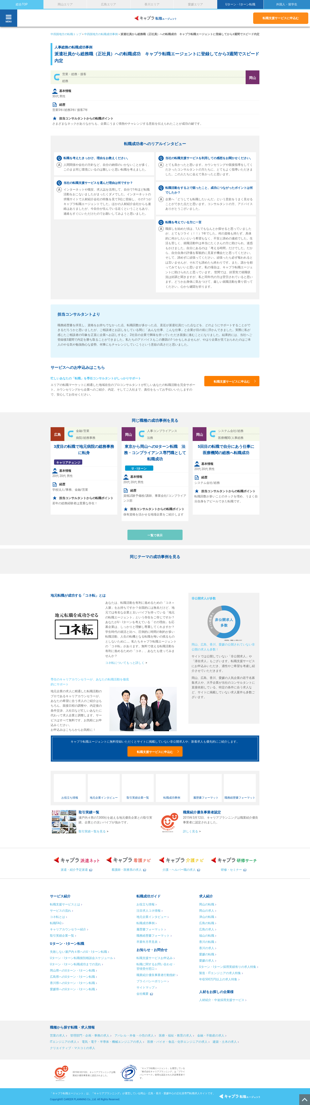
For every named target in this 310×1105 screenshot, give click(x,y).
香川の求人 (206, 948)
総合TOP (22, 4)
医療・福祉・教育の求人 (175, 1035)
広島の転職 (206, 923)
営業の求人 (57, 1035)
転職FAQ (55, 923)
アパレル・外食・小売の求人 (134, 1035)
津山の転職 (206, 917)
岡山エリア (65, 4)
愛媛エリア (195, 4)
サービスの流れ (60, 910)
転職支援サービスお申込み (154, 958)
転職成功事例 (145, 923)
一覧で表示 (155, 535)
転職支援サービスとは (65, 904)
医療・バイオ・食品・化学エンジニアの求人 (177, 1041)
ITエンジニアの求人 (63, 1041)
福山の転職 (206, 935)
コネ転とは (57, 917)
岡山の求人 (206, 910)
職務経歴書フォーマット (153, 935)
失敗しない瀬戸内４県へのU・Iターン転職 (78, 951)
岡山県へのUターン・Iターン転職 (72, 970)
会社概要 (142, 993)
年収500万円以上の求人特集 (218, 979)
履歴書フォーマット (150, 929)
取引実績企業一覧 (62, 935)
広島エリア (108, 4)
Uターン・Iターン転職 (240, 4)
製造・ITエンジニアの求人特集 (220, 973)
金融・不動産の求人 (210, 1035)
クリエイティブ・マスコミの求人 (72, 1048)
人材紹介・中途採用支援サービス (221, 1000)
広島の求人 (206, 929)
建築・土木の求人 (225, 1041)
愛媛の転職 (206, 954)
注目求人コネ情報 (148, 910)
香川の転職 (206, 942)
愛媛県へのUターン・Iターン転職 (72, 989)
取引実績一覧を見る (92, 831)
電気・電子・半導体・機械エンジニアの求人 (112, 1041)
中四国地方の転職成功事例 (101, 34)
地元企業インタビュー (151, 917)
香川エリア (152, 4)
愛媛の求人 (206, 960)
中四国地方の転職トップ (66, 34)
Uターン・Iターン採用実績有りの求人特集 (227, 966)
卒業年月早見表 (147, 942)
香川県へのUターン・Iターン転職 (72, 983)
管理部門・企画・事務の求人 (89, 1035)
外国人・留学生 (286, 4)
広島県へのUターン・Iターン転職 (72, 976)
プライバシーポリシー (151, 981)
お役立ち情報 (145, 904)
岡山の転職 (206, 904)
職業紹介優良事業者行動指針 (156, 975)
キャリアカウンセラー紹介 (68, 929)
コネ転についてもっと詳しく (124, 662)
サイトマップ (145, 987)
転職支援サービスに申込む (281, 18)
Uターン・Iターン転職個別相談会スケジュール (81, 958)
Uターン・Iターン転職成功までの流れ (75, 964)
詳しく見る (190, 831)
